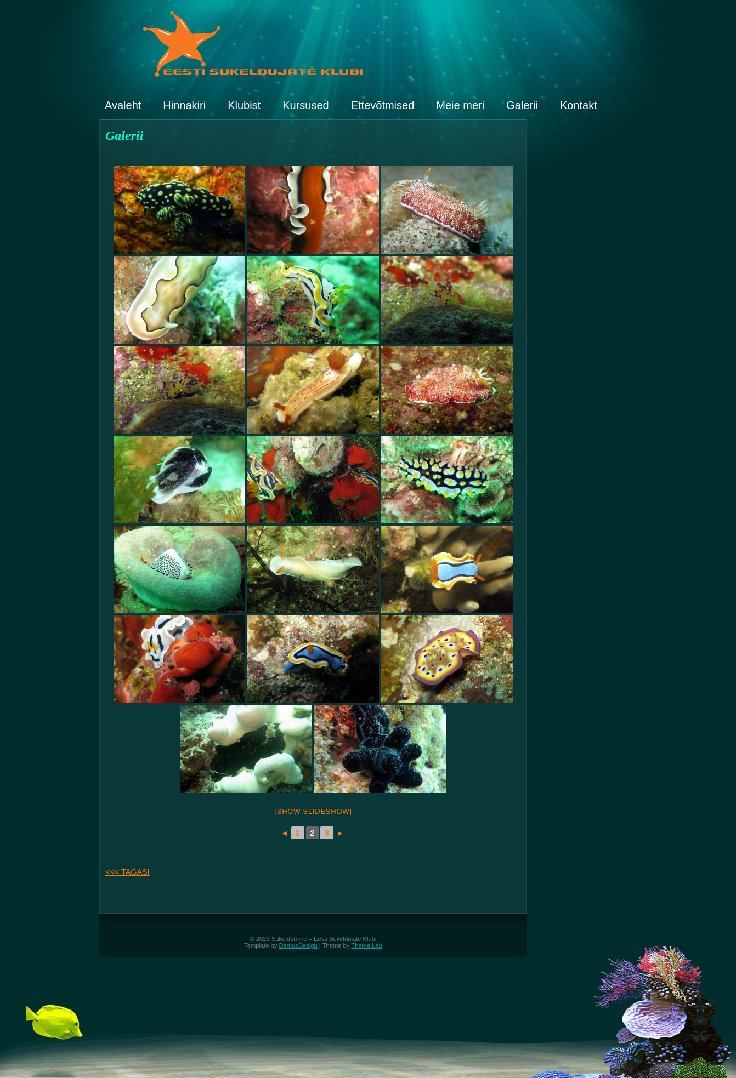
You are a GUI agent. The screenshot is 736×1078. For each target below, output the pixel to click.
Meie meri (460, 105)
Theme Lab (366, 945)
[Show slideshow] (313, 811)
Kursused (305, 105)
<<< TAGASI (127, 872)
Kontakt (578, 105)
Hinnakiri (184, 105)
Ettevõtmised (383, 105)
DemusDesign (298, 945)
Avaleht (123, 105)
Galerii (522, 105)
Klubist (244, 105)
